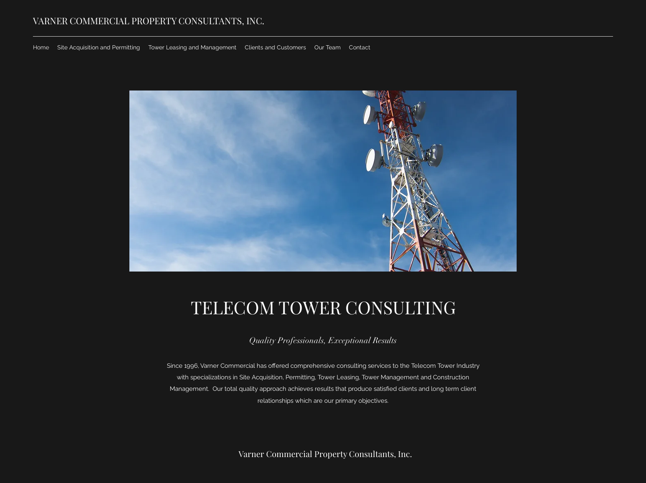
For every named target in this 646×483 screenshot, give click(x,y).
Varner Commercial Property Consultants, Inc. (325, 453)
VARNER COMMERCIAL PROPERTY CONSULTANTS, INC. (148, 20)
